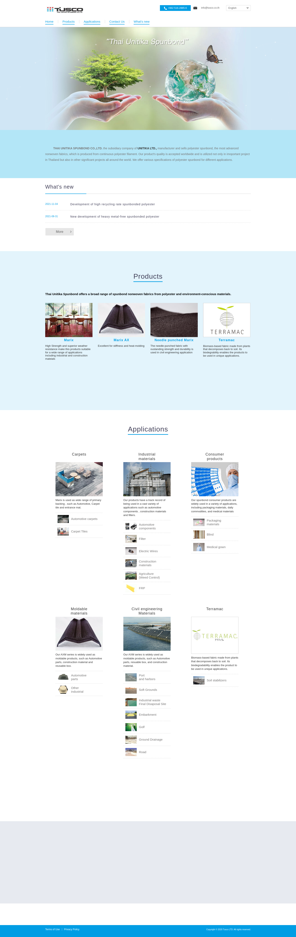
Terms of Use (52, 929)
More (59, 231)
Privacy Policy (72, 929)
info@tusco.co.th (210, 7)
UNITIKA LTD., (147, 148)
